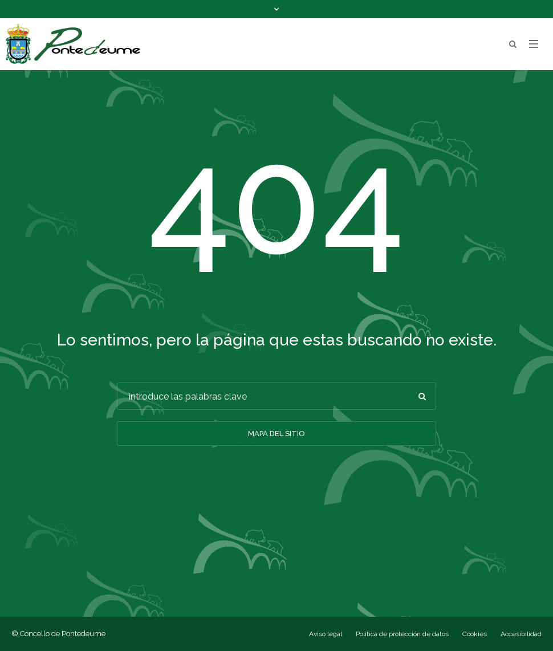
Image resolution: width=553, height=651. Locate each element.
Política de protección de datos (402, 634)
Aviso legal (325, 634)
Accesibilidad (521, 634)
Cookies (474, 634)
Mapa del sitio (276, 433)
